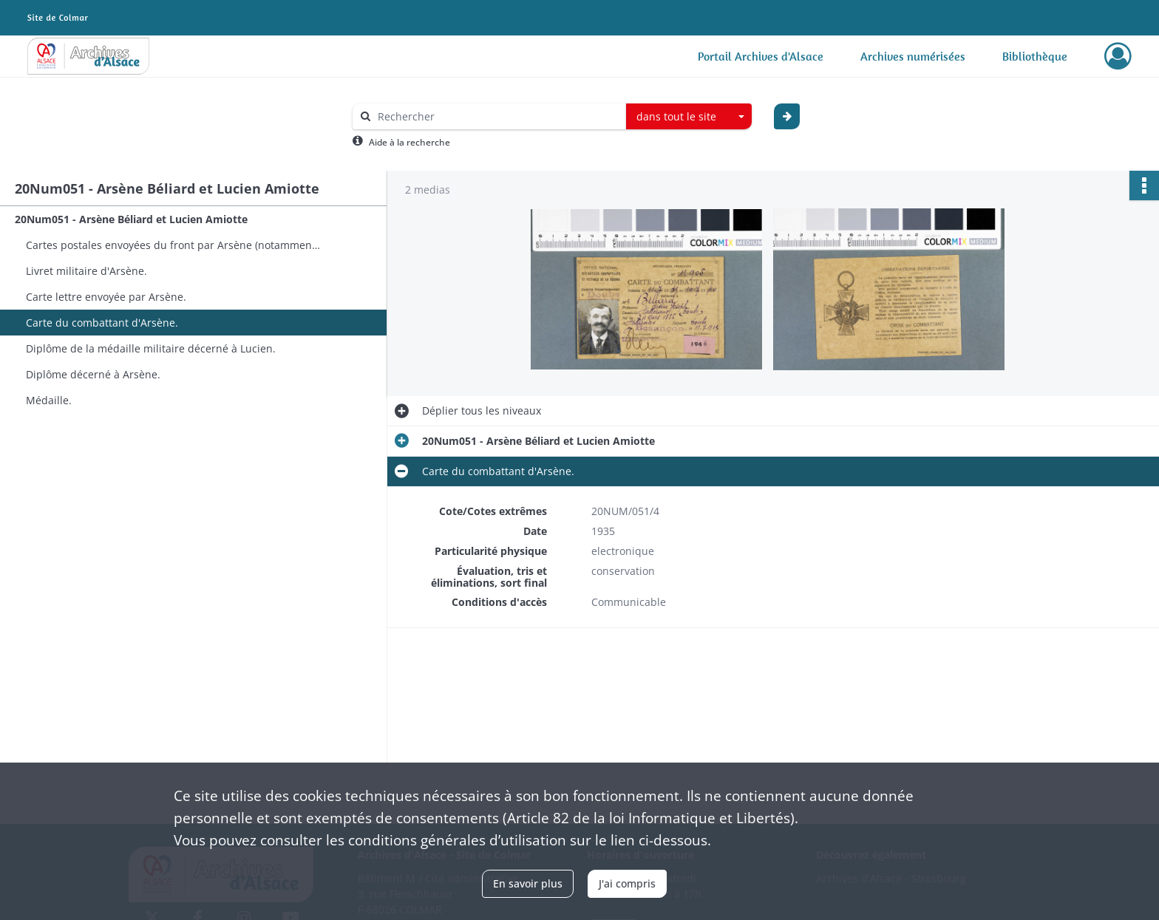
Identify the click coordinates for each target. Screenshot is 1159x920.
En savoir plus (527, 883)
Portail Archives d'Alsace (760, 56)
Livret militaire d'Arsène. (86, 271)
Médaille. (49, 400)
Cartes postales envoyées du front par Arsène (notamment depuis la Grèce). (174, 245)
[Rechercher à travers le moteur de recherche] (497, 116)
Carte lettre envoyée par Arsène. (106, 297)
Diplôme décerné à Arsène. (93, 374)
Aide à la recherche (409, 142)
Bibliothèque (1034, 56)
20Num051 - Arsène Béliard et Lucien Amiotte (131, 219)
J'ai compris (627, 883)
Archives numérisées (912, 56)
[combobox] (689, 116)
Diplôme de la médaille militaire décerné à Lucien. (151, 348)
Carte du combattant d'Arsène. (102, 323)
